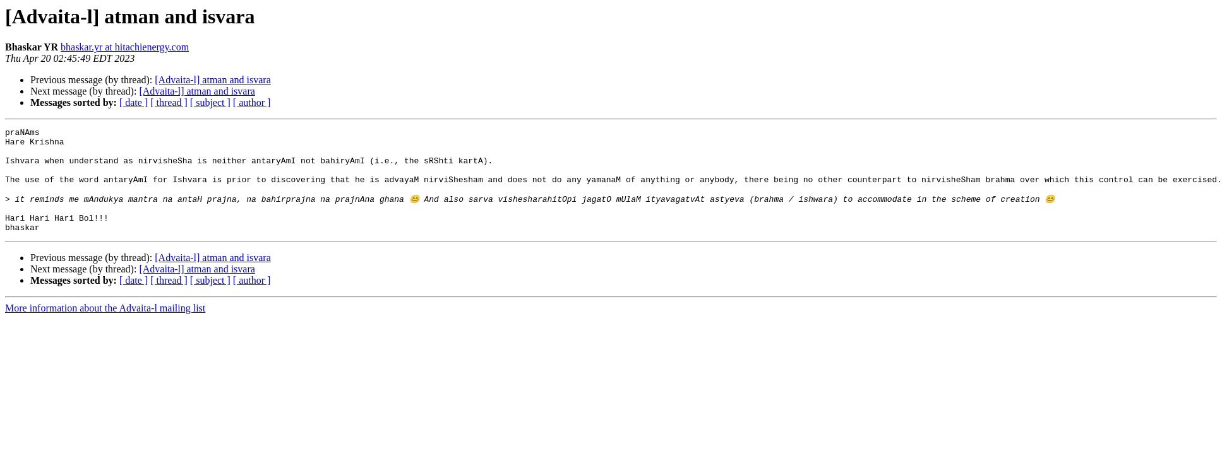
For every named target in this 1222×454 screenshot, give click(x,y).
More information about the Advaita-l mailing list (105, 328)
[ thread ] (169, 102)
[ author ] (252, 102)
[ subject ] (210, 102)
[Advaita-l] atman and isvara (212, 79)
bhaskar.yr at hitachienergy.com (125, 47)
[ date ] (133, 102)
